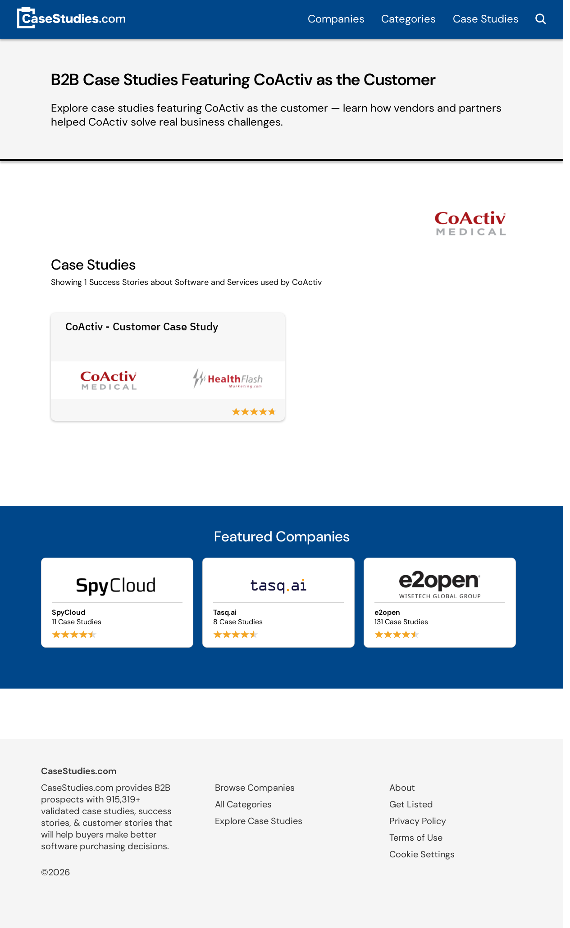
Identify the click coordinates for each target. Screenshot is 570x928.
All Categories (243, 804)
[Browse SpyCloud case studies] (117, 603)
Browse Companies (255, 787)
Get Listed (411, 804)
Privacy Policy (417, 821)
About (402, 787)
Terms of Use (415, 837)
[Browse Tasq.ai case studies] (278, 603)
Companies (336, 19)
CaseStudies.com (79, 771)
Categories (408, 19)
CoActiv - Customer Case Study (141, 326)
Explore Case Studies (258, 821)
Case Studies (486, 19)
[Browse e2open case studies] (440, 603)
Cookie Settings (422, 854)
